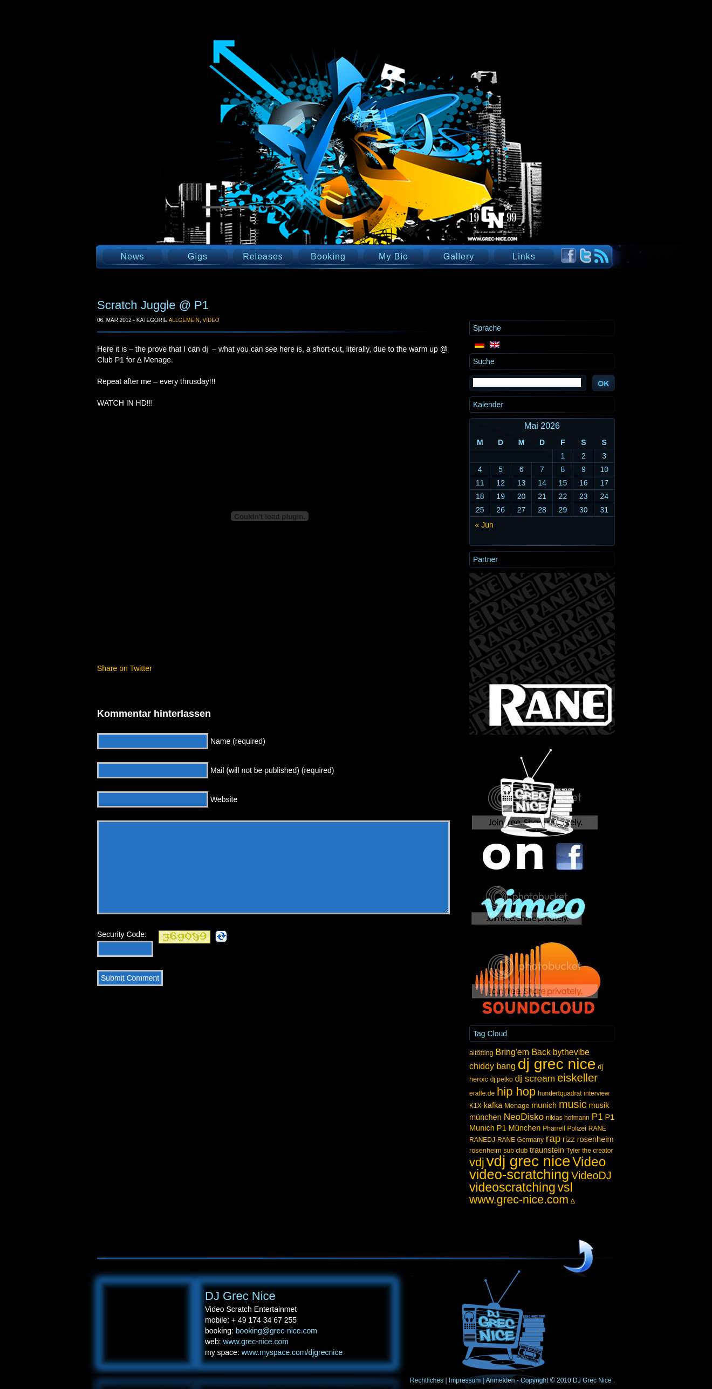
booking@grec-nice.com (276, 1330)
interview (596, 1093)
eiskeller (577, 1077)
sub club (516, 1150)
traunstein (547, 1150)
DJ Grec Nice (226, 159)
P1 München (519, 1128)
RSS (601, 256)
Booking (328, 256)
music (573, 1104)
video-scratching (519, 1174)
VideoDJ (591, 1175)
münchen (485, 1117)
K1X (475, 1106)
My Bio (393, 256)
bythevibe (571, 1052)
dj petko (501, 1079)
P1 (597, 1116)
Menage (516, 1105)
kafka (493, 1105)
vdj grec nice (529, 1161)
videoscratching (512, 1187)
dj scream (535, 1078)
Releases (263, 256)
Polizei (576, 1128)
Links (523, 256)
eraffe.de (482, 1093)
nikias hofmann (568, 1117)
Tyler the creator (589, 1150)
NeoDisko (524, 1116)
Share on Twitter (124, 668)
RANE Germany (520, 1140)
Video (210, 320)
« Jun (484, 525)
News (132, 256)
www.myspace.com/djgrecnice (292, 1352)
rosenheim (485, 1150)
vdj (476, 1162)
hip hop (516, 1091)
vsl (565, 1187)
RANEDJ (482, 1140)
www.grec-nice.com (519, 1199)
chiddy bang (492, 1066)
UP (578, 1257)
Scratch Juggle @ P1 (153, 305)
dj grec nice (557, 1063)
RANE (597, 1128)
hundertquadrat (559, 1093)
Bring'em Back (523, 1052)
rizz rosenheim (588, 1139)
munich (544, 1105)
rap (553, 1138)
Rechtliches (426, 1380)
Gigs (198, 256)
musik (599, 1105)
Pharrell (554, 1128)
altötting (481, 1053)
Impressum (465, 1380)
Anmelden (500, 1380)
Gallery (459, 256)
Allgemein (184, 320)
